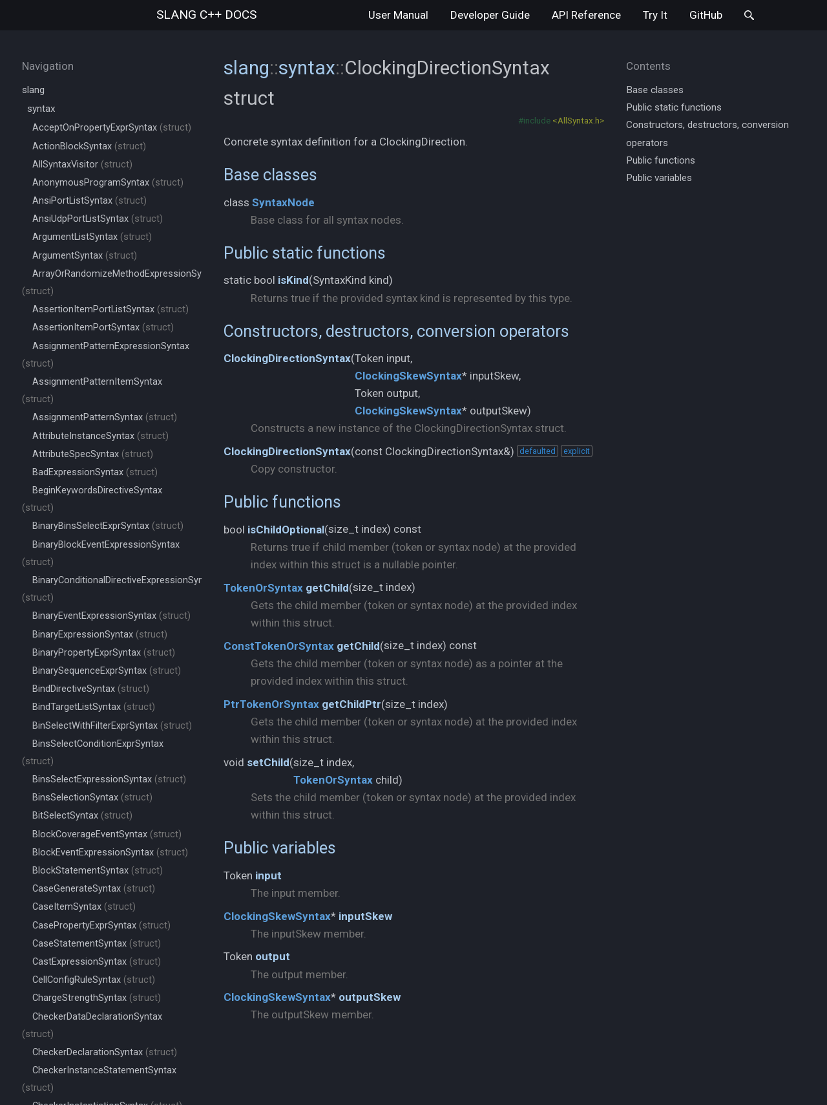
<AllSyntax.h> (578, 120)
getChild (327, 587)
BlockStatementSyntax (97, 870)
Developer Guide (490, 14)
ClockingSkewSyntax (408, 375)
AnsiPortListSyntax (89, 200)
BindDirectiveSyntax (90, 688)
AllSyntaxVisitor (82, 164)
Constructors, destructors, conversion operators (396, 331)
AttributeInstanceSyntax (100, 436)
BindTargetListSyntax (93, 707)
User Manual (398, 14)
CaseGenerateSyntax (93, 888)
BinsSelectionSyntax (92, 797)
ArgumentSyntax (84, 255)
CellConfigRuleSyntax (93, 979)
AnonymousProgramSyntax (107, 182)
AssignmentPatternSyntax (104, 417)
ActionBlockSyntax (89, 146)
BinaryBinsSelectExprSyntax (107, 525)
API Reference (586, 14)
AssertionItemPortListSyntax (110, 309)
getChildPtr (351, 704)
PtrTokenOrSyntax (271, 704)
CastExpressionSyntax (96, 961)
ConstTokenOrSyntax (279, 645)
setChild (268, 762)
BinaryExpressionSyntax (99, 634)
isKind (293, 280)
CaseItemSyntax (84, 906)
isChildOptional (285, 529)
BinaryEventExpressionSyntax (111, 615)
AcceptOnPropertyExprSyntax (111, 127)
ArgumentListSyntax (92, 236)
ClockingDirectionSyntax (287, 358)
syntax (41, 108)
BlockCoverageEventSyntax (107, 834)
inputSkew (365, 916)
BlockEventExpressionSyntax (110, 852)
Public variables (280, 847)
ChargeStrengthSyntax (96, 997)
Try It (655, 14)
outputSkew (370, 997)
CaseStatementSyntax (96, 943)
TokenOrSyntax (263, 587)
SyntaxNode (283, 202)
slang (206, 14)
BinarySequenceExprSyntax (106, 670)
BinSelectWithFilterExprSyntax (112, 725)
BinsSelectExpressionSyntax (109, 779)
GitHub (705, 14)
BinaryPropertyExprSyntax (103, 652)
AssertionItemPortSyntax (103, 327)
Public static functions (305, 253)
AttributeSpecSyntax (92, 454)
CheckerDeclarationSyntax (104, 1052)
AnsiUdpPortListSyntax (97, 218)
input (268, 875)
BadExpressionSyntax (95, 472)
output (272, 956)
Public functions (282, 501)
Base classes (270, 174)
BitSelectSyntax (82, 815)
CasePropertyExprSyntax (101, 925)
